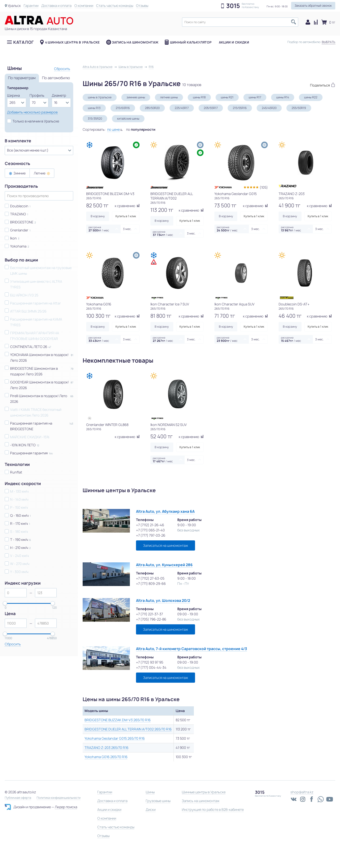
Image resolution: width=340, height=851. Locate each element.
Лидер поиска (66, 807)
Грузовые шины (158, 801)
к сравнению (127, 206)
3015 (233, 6)
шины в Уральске (99, 97)
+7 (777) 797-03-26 (150, 535)
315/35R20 (95, 119)
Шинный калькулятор (191, 42)
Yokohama (18, 246)
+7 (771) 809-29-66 (151, 583)
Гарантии (31, 5)
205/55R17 (211, 108)
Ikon (13, 238)
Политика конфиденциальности (59, 798)
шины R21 (227, 97)
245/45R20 (269, 108)
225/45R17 (182, 108)
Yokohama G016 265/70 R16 (106, 757)
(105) (264, 187)
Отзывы (142, 5)
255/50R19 (299, 108)
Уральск (14, 5)
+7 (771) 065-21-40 (150, 530)
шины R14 (282, 97)
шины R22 (310, 97)
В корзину (98, 216)
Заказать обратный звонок (313, 6)
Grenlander (19, 230)
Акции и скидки (234, 42)
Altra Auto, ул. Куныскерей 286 (164, 564)
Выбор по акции (21, 260)
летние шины (169, 97)
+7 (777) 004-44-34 (151, 667)
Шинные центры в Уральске (203, 792)
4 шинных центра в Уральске (72, 42)
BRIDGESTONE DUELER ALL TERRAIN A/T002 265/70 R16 (128, 729)
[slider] (5, 603)
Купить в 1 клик (125, 216)
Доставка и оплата (56, 5)
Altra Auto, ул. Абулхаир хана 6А (165, 511)
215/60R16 (123, 108)
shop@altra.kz (301, 792)
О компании (83, 5)
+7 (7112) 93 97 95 (149, 662)
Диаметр (59, 95)
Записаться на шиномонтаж (165, 545)
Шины (150, 792)
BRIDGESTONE (21, 222)
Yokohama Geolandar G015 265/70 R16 (115, 738)
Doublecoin (19, 206)
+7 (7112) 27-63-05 (150, 578)
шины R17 (255, 97)
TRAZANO (18, 214)
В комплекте (18, 140)
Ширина (13, 95)
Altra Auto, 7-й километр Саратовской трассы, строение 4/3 (191, 648)
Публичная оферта (18, 798)
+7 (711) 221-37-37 (149, 614)
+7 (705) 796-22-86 (151, 619)
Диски (151, 809)
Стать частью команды (114, 5)
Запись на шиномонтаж (135, 42)
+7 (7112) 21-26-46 (150, 525)
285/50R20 (152, 108)
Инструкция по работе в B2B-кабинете (213, 809)
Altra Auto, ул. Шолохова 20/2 (163, 600)
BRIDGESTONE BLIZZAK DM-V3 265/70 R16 (118, 720)
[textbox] (240, 22)
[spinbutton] (16, 592)
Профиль (37, 95)
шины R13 (94, 108)
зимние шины (136, 97)
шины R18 (199, 97)
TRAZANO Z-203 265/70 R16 (106, 747)
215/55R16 (240, 108)
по (140, 129)
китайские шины (128, 119)
